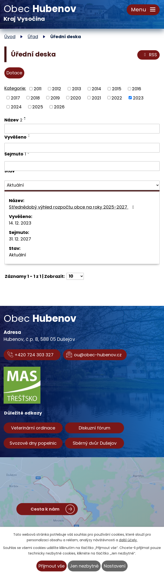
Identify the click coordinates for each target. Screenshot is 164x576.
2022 (117, 98)
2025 (37, 107)
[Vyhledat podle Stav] (82, 185)
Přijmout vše (52, 566)
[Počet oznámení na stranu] (75, 276)
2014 (96, 89)
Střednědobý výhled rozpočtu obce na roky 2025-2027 (72, 207)
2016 (136, 89)
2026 (59, 107)
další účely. (128, 540)
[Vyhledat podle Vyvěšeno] (82, 148)
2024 (16, 107)
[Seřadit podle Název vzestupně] (25, 118)
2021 (96, 98)
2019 (55, 98)
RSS (149, 55)
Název (13, 120)
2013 (76, 89)
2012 (56, 89)
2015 (116, 89)
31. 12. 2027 (20, 239)
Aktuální (17, 255)
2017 (15, 98)
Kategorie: (15, 88)
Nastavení (114, 566)
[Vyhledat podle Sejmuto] (82, 166)
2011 (37, 89)
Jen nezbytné (84, 566)
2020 (75, 98)
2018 (35, 98)
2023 (138, 98)
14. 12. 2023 (20, 223)
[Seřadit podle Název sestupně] (25, 119)
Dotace (14, 73)
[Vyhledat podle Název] (82, 128)
